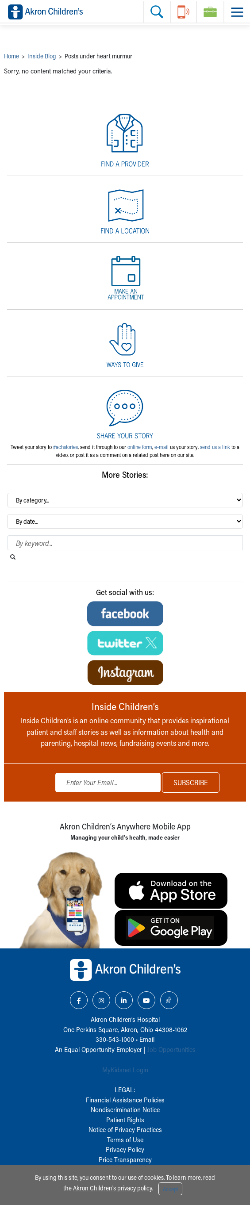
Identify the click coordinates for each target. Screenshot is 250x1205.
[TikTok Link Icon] (169, 1000)
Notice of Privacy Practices (125, 1129)
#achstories (65, 446)
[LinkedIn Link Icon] (124, 1000)
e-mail (161, 446)
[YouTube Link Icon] (146, 1000)
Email (146, 1039)
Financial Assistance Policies (125, 1099)
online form (139, 446)
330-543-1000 (115, 1039)
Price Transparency (125, 1159)
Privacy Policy (125, 1149)
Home (11, 56)
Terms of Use (125, 1139)
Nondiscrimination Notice (125, 1109)
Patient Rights (125, 1119)
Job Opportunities (171, 1049)
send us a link (215, 446)
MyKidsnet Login (125, 1069)
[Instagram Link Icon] (101, 1000)
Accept (170, 1189)
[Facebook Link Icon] (79, 1000)
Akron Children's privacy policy (112, 1188)
